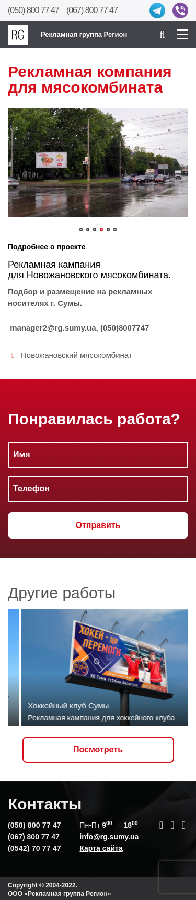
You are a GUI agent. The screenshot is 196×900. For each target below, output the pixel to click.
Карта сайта (100, 848)
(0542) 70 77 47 (34, 848)
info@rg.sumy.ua (109, 836)
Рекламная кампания (54, 264)
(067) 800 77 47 (92, 10)
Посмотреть (98, 749)
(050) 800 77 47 (33, 10)
